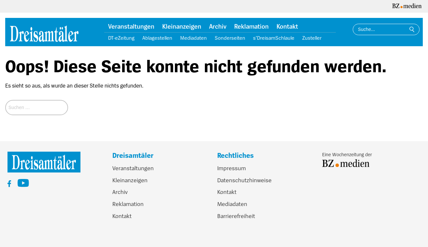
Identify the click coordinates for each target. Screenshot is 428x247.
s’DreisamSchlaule (273, 38)
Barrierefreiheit (236, 216)
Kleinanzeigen (181, 26)
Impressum (231, 168)
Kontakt (287, 26)
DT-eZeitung (121, 38)
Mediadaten (193, 38)
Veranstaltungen (131, 26)
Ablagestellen (157, 38)
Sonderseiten (230, 38)
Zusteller (311, 38)
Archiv (217, 26)
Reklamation (251, 26)
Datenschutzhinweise (244, 180)
